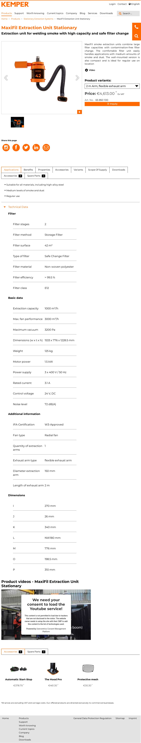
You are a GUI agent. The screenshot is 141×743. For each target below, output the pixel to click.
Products (6, 13)
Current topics (55, 13)
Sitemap (120, 718)
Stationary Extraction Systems (39, 19)
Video (90, 70)
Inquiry (112, 104)
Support (19, 13)
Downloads (106, 13)
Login (112, 4)
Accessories (61, 169)
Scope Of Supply (97, 169)
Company (71, 13)
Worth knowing (35, 13)
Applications (11, 169)
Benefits (28, 169)
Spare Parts (36, 175)
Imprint (133, 718)
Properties (44, 169)
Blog (82, 13)
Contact (122, 4)
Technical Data (18, 207)
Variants (78, 169)
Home (4, 19)
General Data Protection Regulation (92, 718)
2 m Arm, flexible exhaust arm (112, 86)
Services (92, 13)
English (134, 4)
